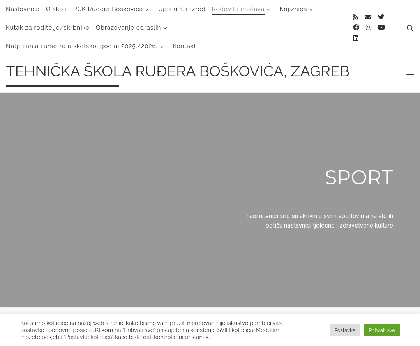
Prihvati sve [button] (382, 330)
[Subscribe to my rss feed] (355, 18)
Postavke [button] (344, 330)
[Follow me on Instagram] (368, 28)
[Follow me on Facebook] (356, 28)
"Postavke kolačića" (88, 337)
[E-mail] (368, 18)
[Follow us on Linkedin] (355, 38)
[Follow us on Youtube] (381, 28)
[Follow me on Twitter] (381, 18)
